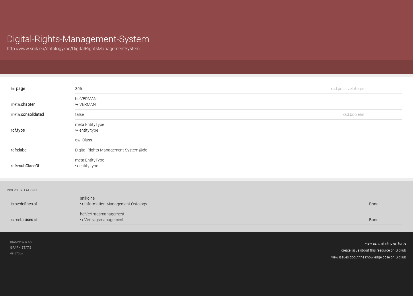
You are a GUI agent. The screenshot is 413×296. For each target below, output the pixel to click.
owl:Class (83, 140)
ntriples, (391, 244)
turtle (402, 244)
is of (24, 204)
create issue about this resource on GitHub (373, 250)
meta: (23, 104)
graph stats (20, 248)
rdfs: (19, 150)
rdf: (18, 130)
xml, (381, 244)
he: (18, 88)
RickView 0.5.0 (21, 242)
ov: (24, 204)
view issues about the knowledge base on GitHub (368, 257)
